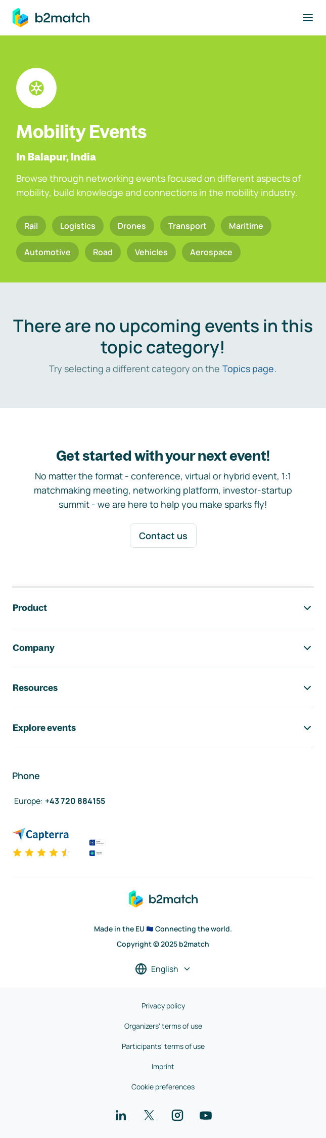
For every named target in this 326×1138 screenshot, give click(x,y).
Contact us (163, 536)
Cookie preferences (163, 1086)
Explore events (163, 728)
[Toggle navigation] (308, 18)
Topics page (248, 368)
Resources (163, 688)
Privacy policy (163, 1005)
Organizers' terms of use (163, 1026)
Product (163, 608)
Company (163, 648)
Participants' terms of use (163, 1046)
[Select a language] (163, 969)
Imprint (163, 1066)
